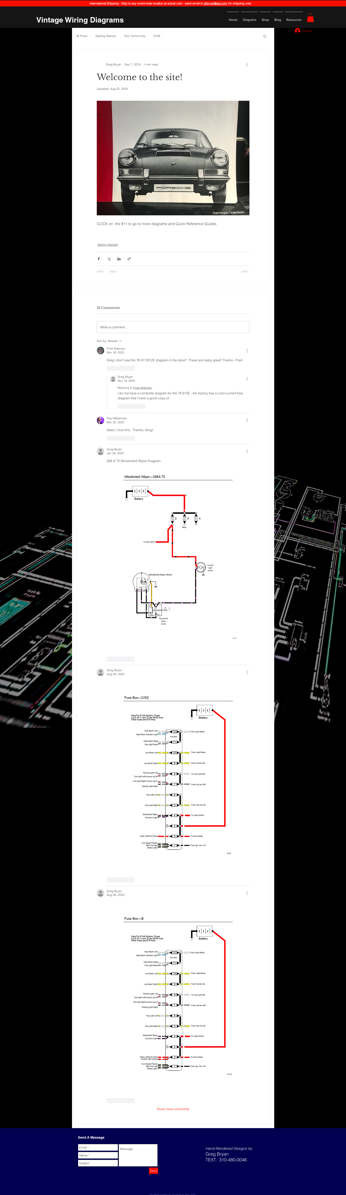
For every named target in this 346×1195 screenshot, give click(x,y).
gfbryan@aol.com (215, 3)
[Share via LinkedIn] (119, 259)
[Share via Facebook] (99, 259)
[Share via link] (129, 259)
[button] (310, 17)
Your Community (134, 36)
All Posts (81, 36)
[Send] (153, 1171)
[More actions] (246, 64)
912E (157, 36)
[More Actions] (246, 350)
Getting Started (106, 36)
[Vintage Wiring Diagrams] (80, 20)
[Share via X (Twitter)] (109, 259)
